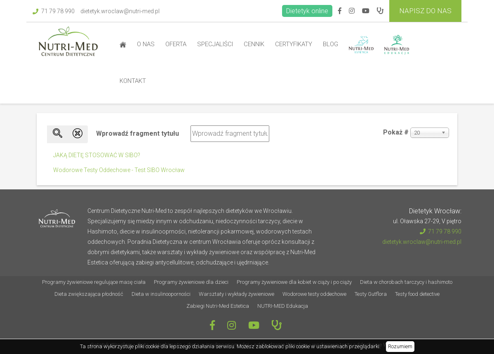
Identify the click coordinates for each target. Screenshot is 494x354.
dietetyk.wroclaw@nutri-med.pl (120, 11)
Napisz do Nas (425, 11)
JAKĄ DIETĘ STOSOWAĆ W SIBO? (96, 155)
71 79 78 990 (54, 11)
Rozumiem (400, 346)
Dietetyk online (307, 11)
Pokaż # (396, 132)
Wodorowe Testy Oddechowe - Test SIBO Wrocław (119, 170)
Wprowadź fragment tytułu (138, 133)
